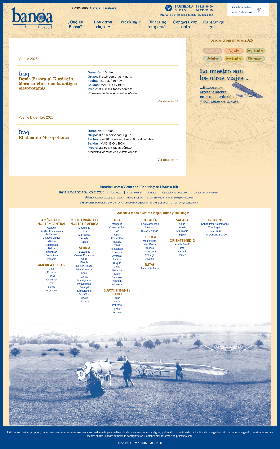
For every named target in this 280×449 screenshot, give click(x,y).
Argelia (84, 238)
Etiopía (84, 262)
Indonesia (116, 284)
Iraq (117, 231)
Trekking (130, 22)
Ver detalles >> (168, 101)
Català (95, 8)
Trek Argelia (215, 227)
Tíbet (117, 245)
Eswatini (84, 298)
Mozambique (84, 283)
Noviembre (233, 58)
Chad (84, 258)
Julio (212, 50)
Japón (117, 234)
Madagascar (84, 280)
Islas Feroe (149, 244)
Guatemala (51, 244)
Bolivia (51, 286)
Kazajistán (117, 238)
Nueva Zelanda (149, 231)
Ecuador (51, 272)
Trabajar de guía (213, 24)
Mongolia (117, 224)
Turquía (117, 263)
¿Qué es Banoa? (75, 24)
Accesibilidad (134, 192)
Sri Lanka (117, 312)
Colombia (51, 279)
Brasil (51, 276)
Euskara (109, 8)
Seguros (152, 192)
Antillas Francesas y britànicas (51, 233)
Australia (150, 227)
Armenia (117, 256)
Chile (51, 268)
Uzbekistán (117, 252)
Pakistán (117, 305)
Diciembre (255, 58)
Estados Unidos (51, 237)
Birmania (117, 270)
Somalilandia (84, 290)
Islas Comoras (84, 269)
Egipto (84, 241)
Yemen (182, 255)
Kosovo (149, 248)
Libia (84, 231)
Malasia (117, 241)
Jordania (182, 251)
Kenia (84, 273)
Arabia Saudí (182, 244)
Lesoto (84, 276)
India (117, 308)
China (117, 266)
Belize (51, 248)
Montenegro (149, 240)
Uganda (84, 301)
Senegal (84, 287)
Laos (117, 273)
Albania (149, 258)
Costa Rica (51, 255)
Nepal (117, 301)
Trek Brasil (215, 231)
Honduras (51, 252)
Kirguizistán (116, 248)
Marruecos (84, 234)
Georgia (116, 259)
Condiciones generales (175, 192)
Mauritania (84, 227)
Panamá (51, 259)
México (51, 241)
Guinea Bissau (84, 266)
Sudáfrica (84, 294)
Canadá (51, 227)
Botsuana (84, 251)
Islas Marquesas (150, 224)
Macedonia (149, 251)
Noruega (149, 255)
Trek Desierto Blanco (215, 234)
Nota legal (115, 192)
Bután (117, 298)
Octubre (212, 58)
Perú (51, 283)
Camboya (117, 277)
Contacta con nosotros (185, 24)
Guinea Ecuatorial (84, 255)
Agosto (233, 50)
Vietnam (117, 280)
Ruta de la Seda (150, 268)
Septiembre (255, 50)
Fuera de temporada (158, 24)
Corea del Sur (117, 227)
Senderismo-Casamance (215, 224)
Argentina (51, 290)
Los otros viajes (103, 24)
